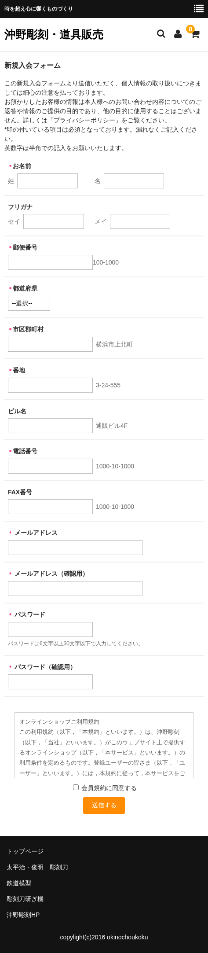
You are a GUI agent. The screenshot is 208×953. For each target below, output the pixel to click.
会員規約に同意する (108, 787)
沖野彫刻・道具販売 (53, 34)
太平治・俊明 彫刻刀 (37, 867)
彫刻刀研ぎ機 (25, 898)
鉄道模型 (19, 883)
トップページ (25, 851)
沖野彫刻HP (23, 914)
